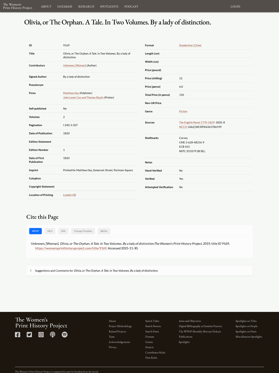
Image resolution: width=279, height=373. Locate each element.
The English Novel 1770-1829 (196, 122)
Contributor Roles (155, 352)
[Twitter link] (29, 336)
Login (235, 6)
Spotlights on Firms (246, 331)
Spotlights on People (246, 326)
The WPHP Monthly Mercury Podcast (200, 331)
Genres (149, 342)
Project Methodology (120, 326)
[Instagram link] (41, 336)
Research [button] (86, 6)
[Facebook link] (17, 336)
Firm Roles (151, 357)
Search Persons (153, 326)
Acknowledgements (119, 342)
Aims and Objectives (190, 321)
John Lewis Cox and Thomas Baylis (83, 97)
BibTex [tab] (104, 231)
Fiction (183, 111)
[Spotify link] (65, 336)
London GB (69, 194)
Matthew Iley (71, 93)
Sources (149, 347)
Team (112, 336)
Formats (149, 336)
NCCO (183, 126)
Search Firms (152, 331)
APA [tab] (63, 231)
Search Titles (152, 321)
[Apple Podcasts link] (52, 336)
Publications (185, 336)
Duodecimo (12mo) (190, 45)
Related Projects (117, 331)
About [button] (46, 6)
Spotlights (184, 342)
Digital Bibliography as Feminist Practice (200, 326)
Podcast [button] (131, 6)
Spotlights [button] (109, 6)
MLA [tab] (50, 231)
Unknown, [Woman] (74, 65)
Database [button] (64, 6)
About (112, 321)
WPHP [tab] (35, 231)
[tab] (83, 231)
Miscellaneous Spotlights (249, 336)
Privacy (113, 347)
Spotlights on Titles (246, 321)
